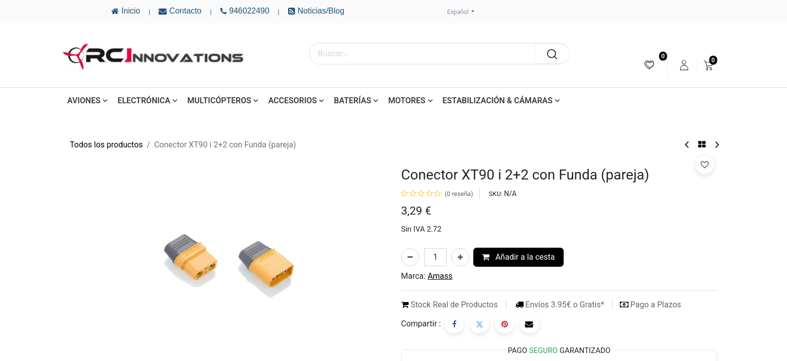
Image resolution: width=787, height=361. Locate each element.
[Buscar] (552, 54)
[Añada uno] (460, 257)
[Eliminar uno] (410, 257)
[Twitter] (479, 323)
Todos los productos (106, 144)
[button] (705, 164)
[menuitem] (649, 65)
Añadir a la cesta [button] (518, 257)
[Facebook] (454, 323)
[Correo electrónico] (529, 323)
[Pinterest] (504, 323)
